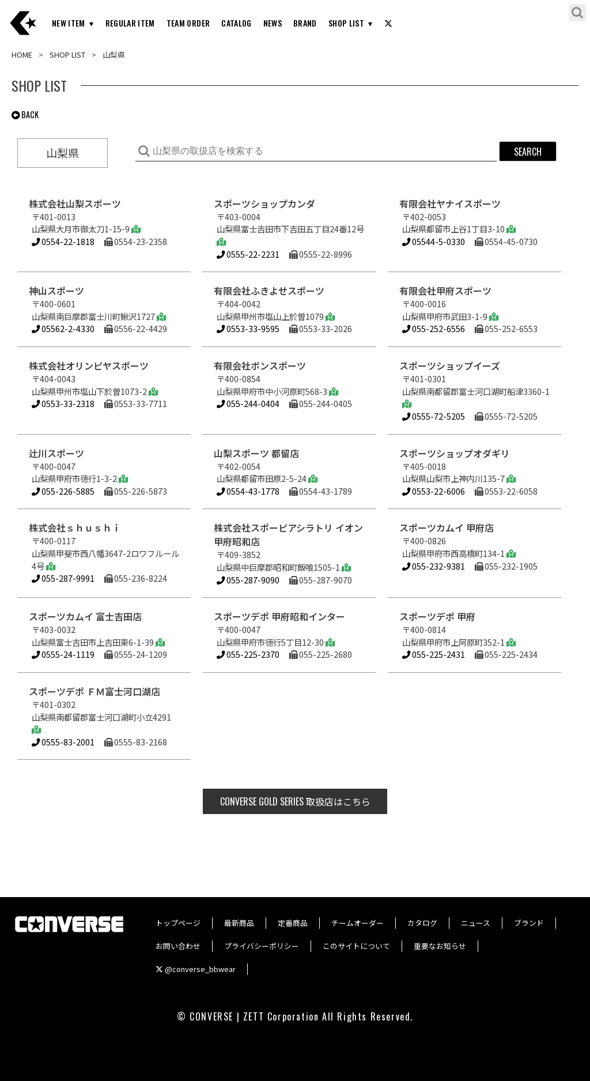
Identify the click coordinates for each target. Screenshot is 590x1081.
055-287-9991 (63, 578)
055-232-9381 (433, 566)
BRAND (305, 23)
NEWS (272, 23)
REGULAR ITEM (130, 23)
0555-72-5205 (433, 416)
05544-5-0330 (433, 241)
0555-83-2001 (63, 742)
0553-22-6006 (433, 491)
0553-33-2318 (63, 403)
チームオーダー (357, 922)
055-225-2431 (433, 654)
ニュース (475, 922)
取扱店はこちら (295, 801)
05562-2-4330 (63, 328)
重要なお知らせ (440, 945)
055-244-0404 (248, 403)
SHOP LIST (346, 23)
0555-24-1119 (63, 654)
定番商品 (293, 922)
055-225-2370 (248, 654)
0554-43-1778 (248, 491)
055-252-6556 (433, 328)
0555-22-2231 (248, 254)
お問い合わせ (178, 945)
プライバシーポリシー (261, 945)
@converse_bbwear (196, 968)
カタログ (422, 922)
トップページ (178, 922)
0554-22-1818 (63, 241)
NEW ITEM (68, 23)
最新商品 (239, 922)
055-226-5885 (63, 491)
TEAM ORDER (188, 23)
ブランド (529, 922)
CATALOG (236, 23)
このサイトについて (356, 945)
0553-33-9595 (248, 328)
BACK (25, 114)
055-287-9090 (248, 580)
